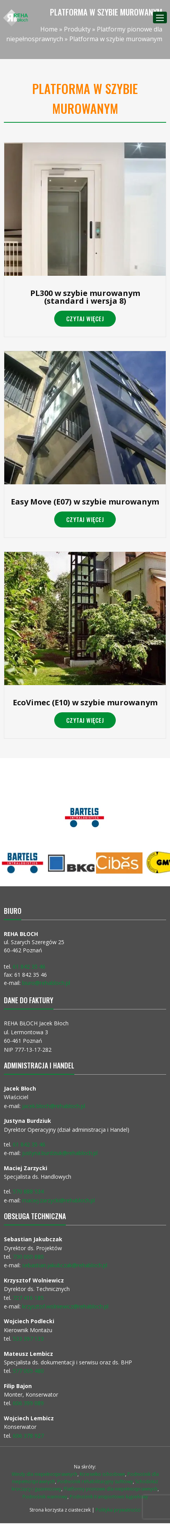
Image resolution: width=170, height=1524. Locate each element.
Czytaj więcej (85, 318)
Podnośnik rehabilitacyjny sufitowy (95, 1481)
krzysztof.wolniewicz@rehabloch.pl (65, 1306)
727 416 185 (28, 1297)
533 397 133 (28, 1338)
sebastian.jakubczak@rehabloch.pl (64, 1265)
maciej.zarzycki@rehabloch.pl (59, 1200)
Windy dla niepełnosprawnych (44, 1474)
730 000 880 (28, 1256)
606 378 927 (28, 1435)
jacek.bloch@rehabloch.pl (53, 1106)
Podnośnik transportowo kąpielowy (109, 1496)
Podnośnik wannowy (44, 1496)
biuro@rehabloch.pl (46, 982)
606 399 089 (28, 1403)
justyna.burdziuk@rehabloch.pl (60, 1153)
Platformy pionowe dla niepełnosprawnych (111, 1489)
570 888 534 (28, 1191)
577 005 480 (28, 1370)
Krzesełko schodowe (102, 1474)
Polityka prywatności (118, 1510)
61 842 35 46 (29, 966)
